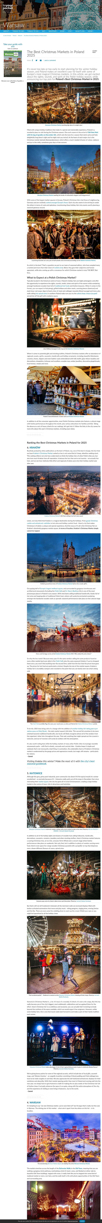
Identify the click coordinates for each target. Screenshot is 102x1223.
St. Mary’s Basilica (71, 591)
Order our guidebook (13, 48)
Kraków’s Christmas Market (43, 453)
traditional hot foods (62, 286)
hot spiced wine (41, 293)
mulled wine (58, 268)
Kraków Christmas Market (52, 516)
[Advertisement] (50, 41)
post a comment (50, 60)
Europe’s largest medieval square (51, 588)
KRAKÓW (35, 448)
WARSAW (35, 1102)
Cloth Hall (58, 591)
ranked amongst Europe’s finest (57, 202)
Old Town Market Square (55, 1163)
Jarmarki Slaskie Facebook (66, 831)
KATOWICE (36, 773)
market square (44, 781)
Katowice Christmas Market (76, 349)
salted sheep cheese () (87, 293)
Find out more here (73, 1221)
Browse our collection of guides (12, 81)
